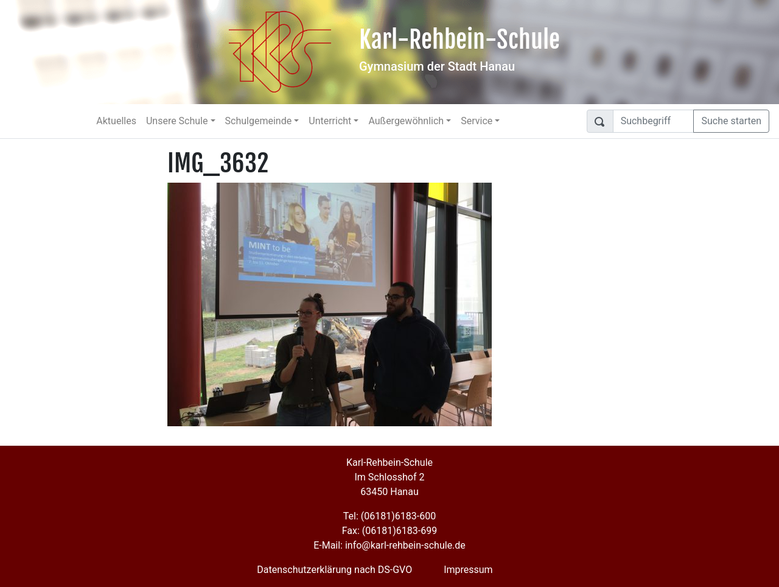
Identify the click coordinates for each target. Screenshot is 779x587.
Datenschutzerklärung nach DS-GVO (334, 569)
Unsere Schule (177, 121)
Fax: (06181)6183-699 (389, 530)
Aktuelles (116, 121)
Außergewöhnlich (406, 121)
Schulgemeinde (258, 121)
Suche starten (731, 121)
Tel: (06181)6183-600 (389, 516)
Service (476, 121)
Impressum (468, 569)
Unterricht (330, 121)
